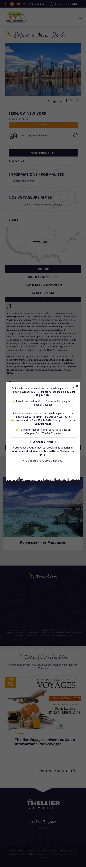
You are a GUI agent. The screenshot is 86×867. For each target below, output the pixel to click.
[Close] (77, 386)
